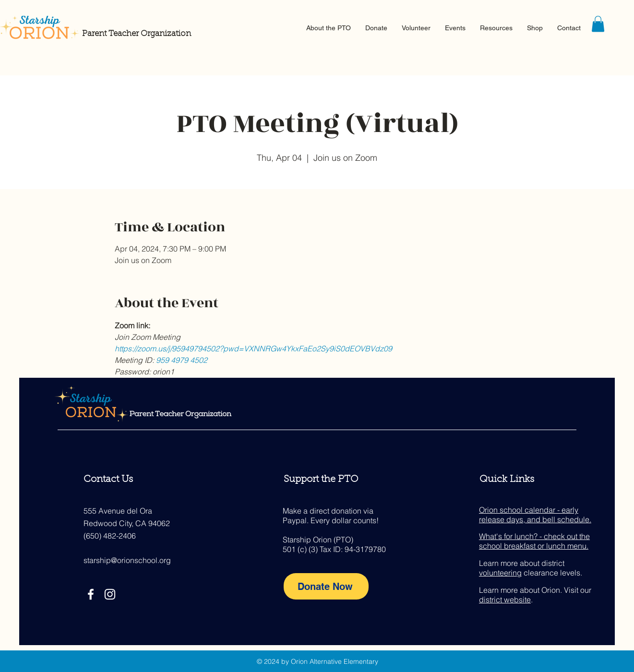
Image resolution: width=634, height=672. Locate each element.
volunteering (500, 572)
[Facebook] (91, 594)
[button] (328, 28)
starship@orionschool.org (127, 560)
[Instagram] (110, 594)
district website (505, 599)
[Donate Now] (326, 586)
